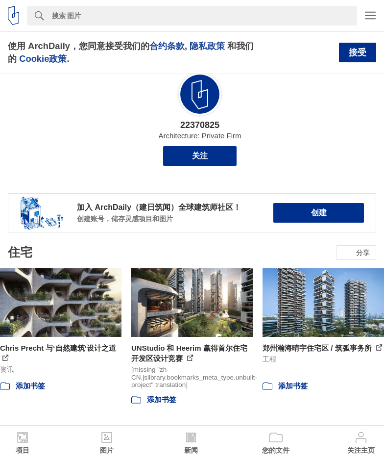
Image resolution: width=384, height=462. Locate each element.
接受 (357, 52)
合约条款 (167, 46)
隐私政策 (207, 46)
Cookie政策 (43, 58)
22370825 (199, 125)
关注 (200, 156)
